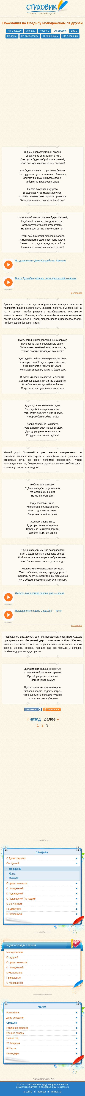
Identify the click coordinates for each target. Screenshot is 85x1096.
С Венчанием (50, 36)
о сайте (28, 1091)
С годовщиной (14, 982)
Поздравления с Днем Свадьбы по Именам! (40, 260)
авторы (41, 1091)
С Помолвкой (14, 914)
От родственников (16, 883)
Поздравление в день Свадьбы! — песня (38, 610)
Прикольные (13, 977)
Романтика (12, 1012)
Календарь (12, 1053)
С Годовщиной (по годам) (21, 898)
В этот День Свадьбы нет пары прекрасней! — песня (45, 278)
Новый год (12, 1038)
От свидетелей (29, 36)
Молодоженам (14, 952)
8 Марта (11, 1048)
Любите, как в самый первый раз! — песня (39, 593)
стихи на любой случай (42, 13)
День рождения (15, 1017)
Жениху (30, 30)
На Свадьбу (14, 30)
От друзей (12, 957)
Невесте (44, 30)
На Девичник (70, 36)
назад (35, 719)
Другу (74, 30)
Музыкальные (14, 972)
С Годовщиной (14, 893)
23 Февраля (13, 1043)
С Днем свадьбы (16, 858)
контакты (56, 1091)
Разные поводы (15, 1033)
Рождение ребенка (17, 1027)
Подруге (12, 36)
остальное (76, 293)
